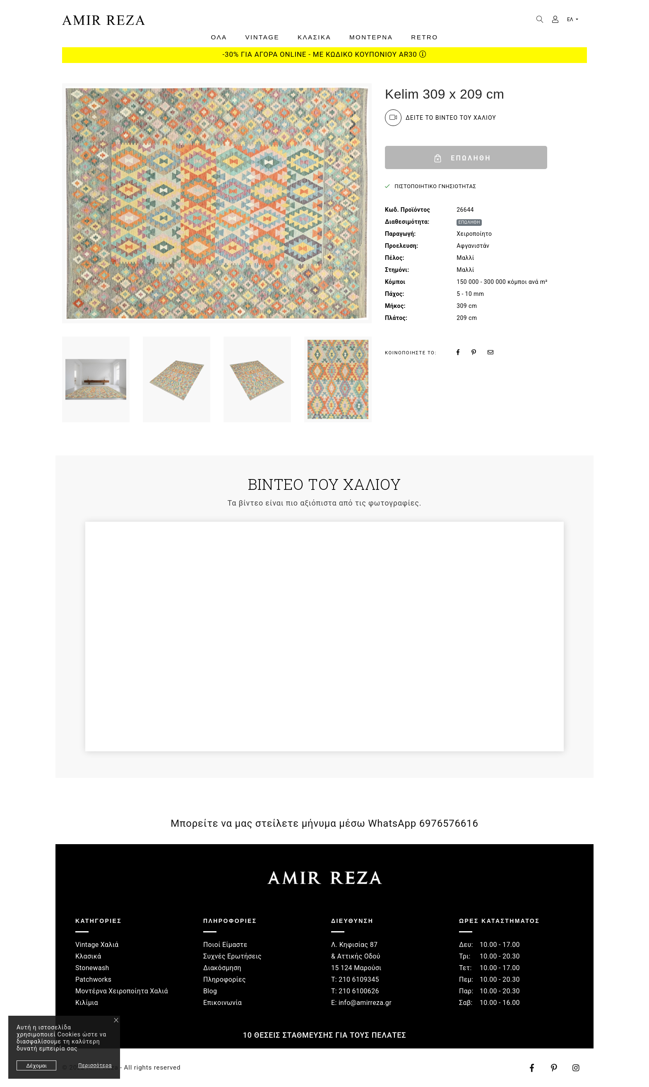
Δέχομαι (36, 1066)
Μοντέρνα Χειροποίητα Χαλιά (121, 991)
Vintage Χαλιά (96, 945)
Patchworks (93, 979)
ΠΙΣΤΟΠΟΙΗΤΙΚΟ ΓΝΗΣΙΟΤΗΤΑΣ (435, 186)
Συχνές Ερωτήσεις (232, 956)
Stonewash (92, 968)
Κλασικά (88, 956)
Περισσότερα (95, 1065)
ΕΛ (570, 19)
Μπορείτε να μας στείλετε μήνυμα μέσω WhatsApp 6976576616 (324, 823)
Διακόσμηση (222, 968)
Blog (210, 991)
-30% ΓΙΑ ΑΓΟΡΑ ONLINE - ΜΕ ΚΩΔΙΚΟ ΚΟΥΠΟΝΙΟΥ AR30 (325, 54)
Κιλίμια (86, 1003)
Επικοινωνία (222, 1003)
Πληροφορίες (224, 979)
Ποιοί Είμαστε (225, 945)
